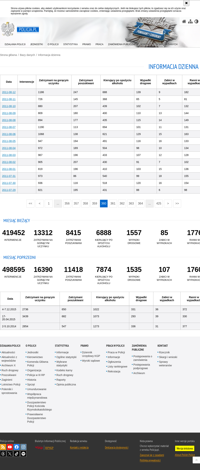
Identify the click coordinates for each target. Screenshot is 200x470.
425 (158, 202)
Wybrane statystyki (61, 363)
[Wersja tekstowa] (196, 21)
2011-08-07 (9, 127)
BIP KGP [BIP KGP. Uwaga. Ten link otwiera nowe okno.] (49, 448)
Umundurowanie (36, 389)
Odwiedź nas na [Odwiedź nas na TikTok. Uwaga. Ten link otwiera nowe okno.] (17, 454)
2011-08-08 (9, 120)
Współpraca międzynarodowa (37, 395)
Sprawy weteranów (165, 363)
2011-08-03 (9, 155)
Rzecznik (164, 352)
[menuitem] (15, 43)
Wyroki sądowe (91, 360)
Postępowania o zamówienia (142, 358)
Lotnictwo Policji (11, 384)
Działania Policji (10, 346)
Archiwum (139, 373)
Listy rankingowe (117, 366)
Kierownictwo (35, 357)
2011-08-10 (9, 106)
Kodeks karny (64, 370)
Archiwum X (9, 365)
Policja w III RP (36, 375)
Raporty (61, 379)
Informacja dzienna (49, 54)
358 (85, 202)
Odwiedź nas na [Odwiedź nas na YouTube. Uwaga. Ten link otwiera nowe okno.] (10, 447)
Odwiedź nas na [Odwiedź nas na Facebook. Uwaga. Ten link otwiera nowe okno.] (17, 447)
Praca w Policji (115, 346)
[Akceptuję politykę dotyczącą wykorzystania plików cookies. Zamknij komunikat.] (186, 3)
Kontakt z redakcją (79, 447)
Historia (31, 379)
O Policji (31, 346)
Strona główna (8, 54)
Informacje (62, 352)
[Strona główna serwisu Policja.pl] (184, 21)
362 (121, 202)
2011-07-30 (9, 182)
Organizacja (34, 370)
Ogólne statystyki (66, 357)
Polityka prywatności (150, 460)
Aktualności (8, 352)
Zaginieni (7, 379)
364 (139, 202)
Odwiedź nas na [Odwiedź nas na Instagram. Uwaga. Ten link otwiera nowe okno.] (23, 447)
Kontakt (163, 346)
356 (66, 202)
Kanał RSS (3, 447)
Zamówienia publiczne (139, 348)
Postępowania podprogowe (141, 366)
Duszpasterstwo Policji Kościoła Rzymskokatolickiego (39, 406)
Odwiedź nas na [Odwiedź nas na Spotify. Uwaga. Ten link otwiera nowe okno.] (23, 454)
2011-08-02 (9, 162)
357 (75, 202)
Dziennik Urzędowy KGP (91, 354)
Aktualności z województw (9, 359)
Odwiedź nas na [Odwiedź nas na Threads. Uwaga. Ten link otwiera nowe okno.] (3, 454)
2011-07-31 (9, 176)
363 (130, 202)
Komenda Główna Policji (37, 363)
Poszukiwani (9, 375)
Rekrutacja (114, 371)
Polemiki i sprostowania (9, 391)
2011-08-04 (9, 148)
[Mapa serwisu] (190, 21)
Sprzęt (31, 384)
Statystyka (62, 346)
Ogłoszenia (114, 361)
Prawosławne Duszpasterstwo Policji (36, 418)
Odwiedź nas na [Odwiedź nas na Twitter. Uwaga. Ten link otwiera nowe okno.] (10, 454)
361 (112, 202)
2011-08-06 (9, 134)
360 (103, 202)
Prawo (84, 346)
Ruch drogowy (10, 370)
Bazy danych (27, 54)
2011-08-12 (9, 92)
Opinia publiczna (66, 384)
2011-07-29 (9, 189)
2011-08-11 (9, 99)
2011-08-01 (9, 169)
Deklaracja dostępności (116, 447)
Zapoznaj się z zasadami (152, 455)
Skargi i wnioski (168, 357)
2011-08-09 (9, 113)
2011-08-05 (9, 141)
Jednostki (32, 352)
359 (94, 202)
